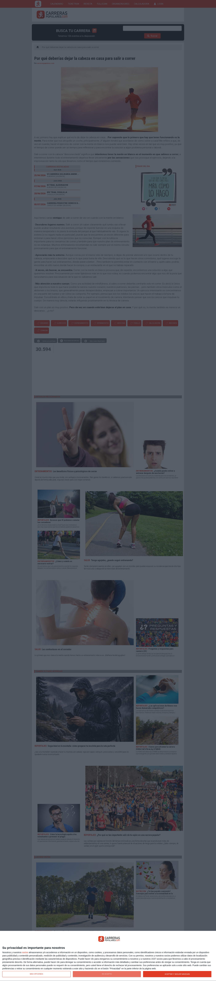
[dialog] (108, 956)
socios (25, 952)
